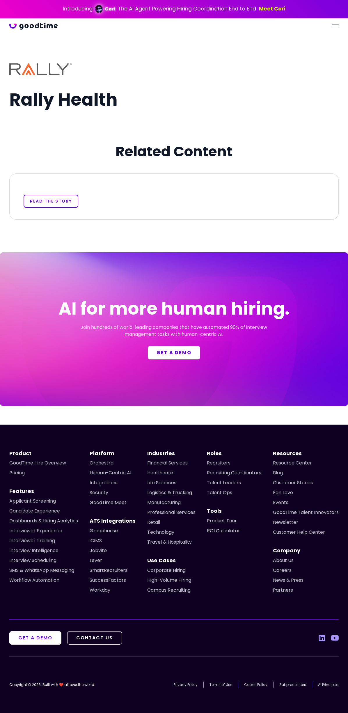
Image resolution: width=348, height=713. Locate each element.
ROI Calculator (223, 530)
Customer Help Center (299, 532)
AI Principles (328, 684)
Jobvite (98, 550)
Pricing (17, 472)
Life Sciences (161, 482)
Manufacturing (164, 502)
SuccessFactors (108, 580)
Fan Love (283, 492)
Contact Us (94, 637)
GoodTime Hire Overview (37, 463)
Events (280, 502)
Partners (283, 590)
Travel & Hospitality (169, 542)
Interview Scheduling (32, 560)
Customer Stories (293, 482)
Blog (278, 472)
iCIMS (96, 540)
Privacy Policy (186, 684)
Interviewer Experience (35, 530)
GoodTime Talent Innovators (306, 512)
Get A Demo (35, 637)
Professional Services (171, 512)
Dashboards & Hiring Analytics (43, 520)
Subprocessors (292, 684)
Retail (153, 522)
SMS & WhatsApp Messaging (41, 570)
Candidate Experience (34, 511)
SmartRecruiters (108, 570)
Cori (110, 9)
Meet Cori (272, 8)
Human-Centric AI (110, 472)
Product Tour (222, 520)
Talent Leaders (224, 482)
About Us (283, 560)
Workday (100, 590)
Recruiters (218, 463)
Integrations (104, 482)
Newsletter (285, 522)
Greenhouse (104, 530)
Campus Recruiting (169, 590)
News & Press (288, 580)
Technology (160, 532)
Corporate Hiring (166, 570)
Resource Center (292, 463)
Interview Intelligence (33, 550)
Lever (96, 560)
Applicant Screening (32, 501)
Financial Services (167, 463)
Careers (282, 570)
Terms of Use (220, 684)
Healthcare (160, 472)
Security (99, 492)
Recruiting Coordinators (234, 472)
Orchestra (101, 463)
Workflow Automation (34, 580)
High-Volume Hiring (169, 580)
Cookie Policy (255, 684)
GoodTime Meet (108, 502)
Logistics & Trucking (169, 492)
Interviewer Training (32, 540)
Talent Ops (219, 492)
